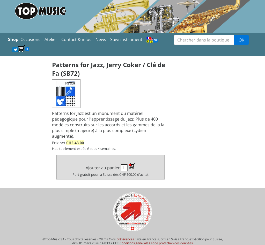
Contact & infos (76, 39)
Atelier (51, 39)
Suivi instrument (126, 39)
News (100, 39)
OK (241, 40)
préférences (125, 239)
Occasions (30, 39)
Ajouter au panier (110, 170)
